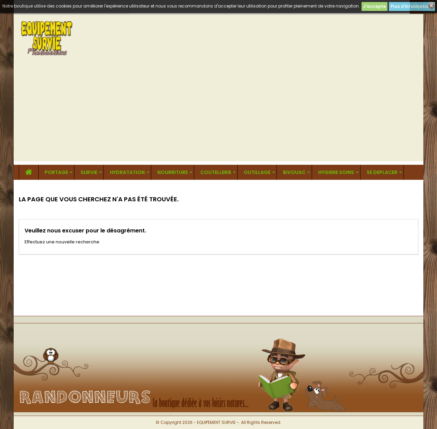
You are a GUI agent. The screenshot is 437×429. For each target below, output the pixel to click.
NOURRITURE (172, 172)
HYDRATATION (127, 172)
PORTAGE (56, 172)
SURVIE (89, 172)
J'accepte (374, 6)
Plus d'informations (412, 6)
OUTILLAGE (257, 172)
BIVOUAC (294, 172)
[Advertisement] (218, 113)
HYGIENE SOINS (336, 172)
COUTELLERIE (215, 172)
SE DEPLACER (382, 172)
